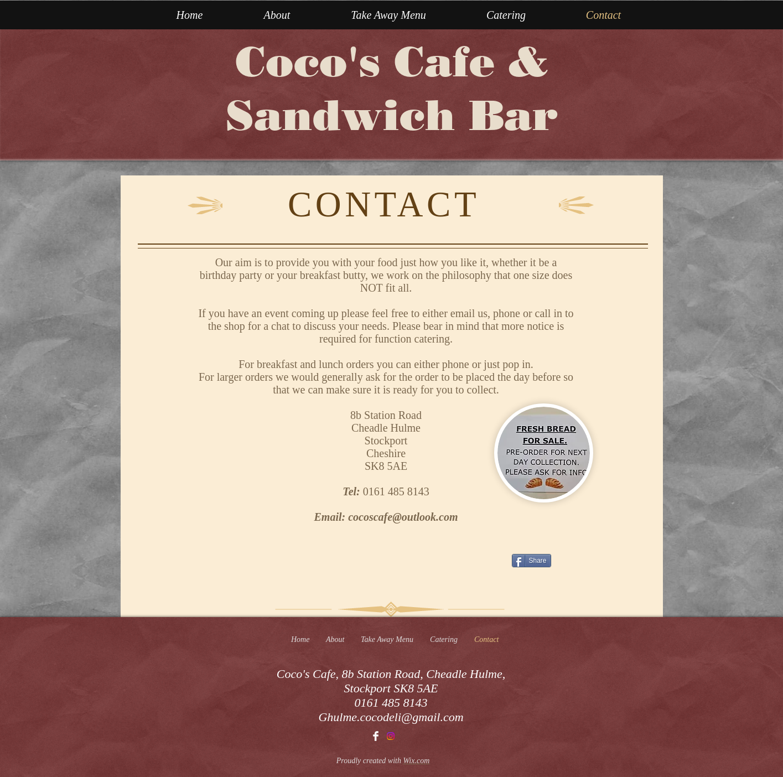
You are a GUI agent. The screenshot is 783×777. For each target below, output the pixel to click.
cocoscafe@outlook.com (403, 517)
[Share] (531, 560)
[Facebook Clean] (376, 736)
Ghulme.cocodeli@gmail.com (390, 717)
